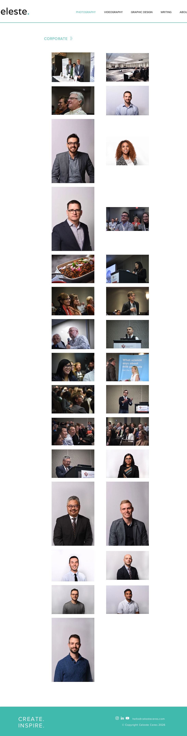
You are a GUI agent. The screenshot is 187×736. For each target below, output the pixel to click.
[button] (166, 12)
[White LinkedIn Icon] (122, 718)
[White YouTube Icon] (127, 718)
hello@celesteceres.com (148, 718)
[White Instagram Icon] (117, 718)
